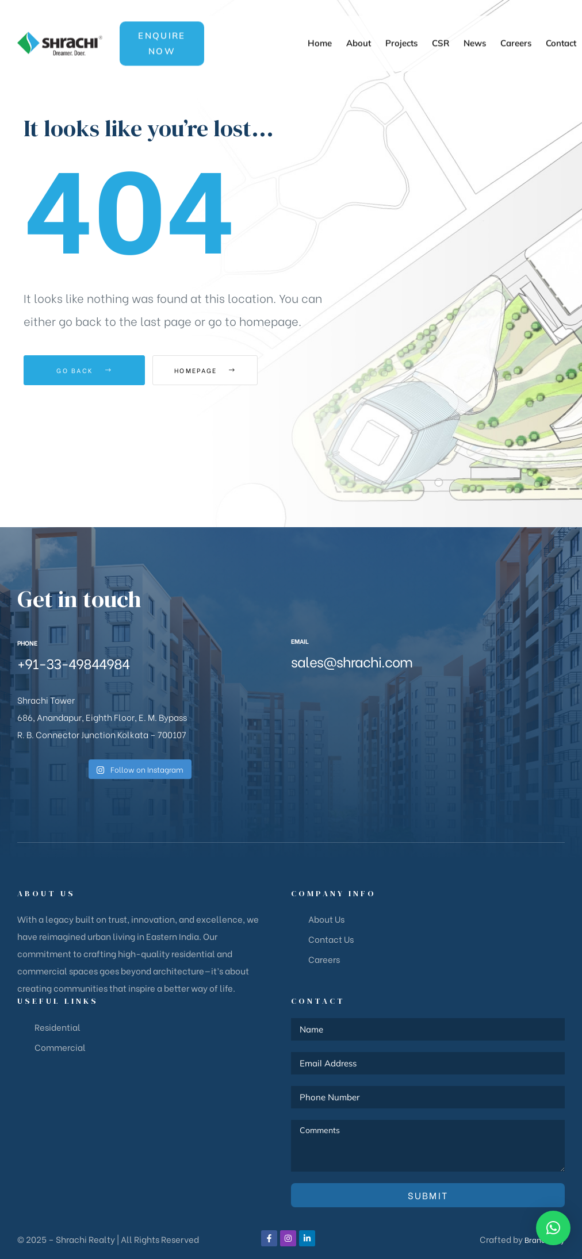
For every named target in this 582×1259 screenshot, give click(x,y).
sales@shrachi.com (351, 661)
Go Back (84, 370)
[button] (162, 26)
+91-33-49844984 (73, 662)
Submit (428, 1195)
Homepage (216, 370)
